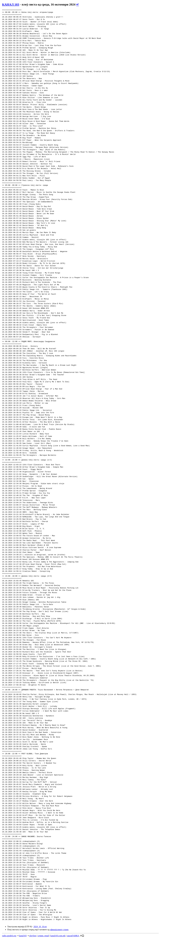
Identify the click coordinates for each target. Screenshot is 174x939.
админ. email (43, 936)
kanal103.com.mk (58, 936)
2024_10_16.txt (40, 926)
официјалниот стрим (59, 929)
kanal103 (23, 936)
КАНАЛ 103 (10, 4)
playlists (32, 936)
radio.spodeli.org (9, 936)
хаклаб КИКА (73, 936)
